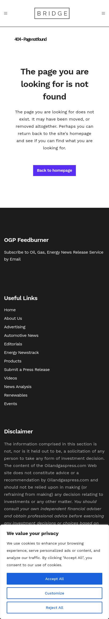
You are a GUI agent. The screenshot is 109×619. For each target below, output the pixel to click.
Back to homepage (54, 170)
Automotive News (21, 335)
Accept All (54, 579)
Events (10, 403)
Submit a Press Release (27, 369)
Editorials (13, 343)
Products (12, 361)
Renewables (15, 395)
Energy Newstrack (21, 352)
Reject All (54, 607)
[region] (54, 572)
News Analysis (18, 386)
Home (9, 309)
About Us (13, 318)
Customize (54, 593)
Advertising (14, 326)
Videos (10, 378)
